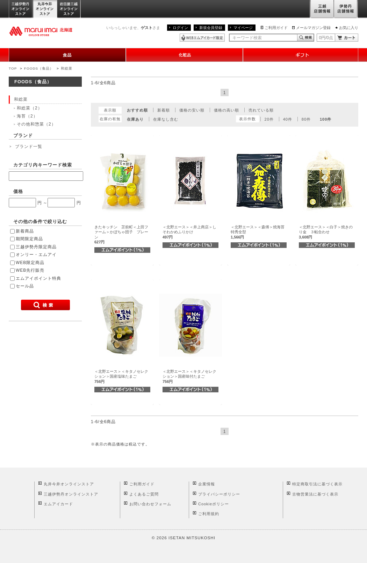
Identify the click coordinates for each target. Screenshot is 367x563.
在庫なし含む (165, 119)
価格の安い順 (191, 110)
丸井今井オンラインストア (45, 9)
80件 (306, 119)
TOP (13, 68)
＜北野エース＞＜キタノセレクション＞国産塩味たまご (121, 376)
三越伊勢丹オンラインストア (21, 9)
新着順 (163, 110)
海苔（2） (27, 116)
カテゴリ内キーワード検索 (42, 165)
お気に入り (348, 28)
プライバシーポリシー (219, 494)
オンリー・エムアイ (36, 254)
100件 (325, 119)
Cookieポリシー (213, 504)
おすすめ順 (137, 110)
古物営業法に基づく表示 (315, 494)
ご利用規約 (208, 514)
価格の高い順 (226, 110)
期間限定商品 (29, 238)
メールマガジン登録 (313, 28)
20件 (269, 119)
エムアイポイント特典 (38, 278)
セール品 (25, 286)
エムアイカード (58, 504)
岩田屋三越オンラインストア (69, 9)
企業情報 (206, 484)
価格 (18, 191)
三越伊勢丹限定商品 (36, 246)
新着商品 (25, 231)
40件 (287, 119)
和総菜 (66, 68)
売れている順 (261, 110)
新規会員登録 (210, 28)
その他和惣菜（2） (36, 124)
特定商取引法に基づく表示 (317, 484)
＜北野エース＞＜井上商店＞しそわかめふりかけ (189, 232)
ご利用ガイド (276, 28)
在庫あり (135, 119)
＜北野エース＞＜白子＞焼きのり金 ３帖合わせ (326, 232)
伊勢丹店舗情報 (346, 9)
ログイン (180, 28)
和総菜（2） (29, 108)
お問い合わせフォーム (150, 504)
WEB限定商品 (30, 262)
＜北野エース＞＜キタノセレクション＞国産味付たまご (189, 376)
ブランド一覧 (28, 146)
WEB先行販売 (30, 270)
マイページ (243, 28)
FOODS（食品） (38, 68)
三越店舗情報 (322, 9)
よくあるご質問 (144, 494)
